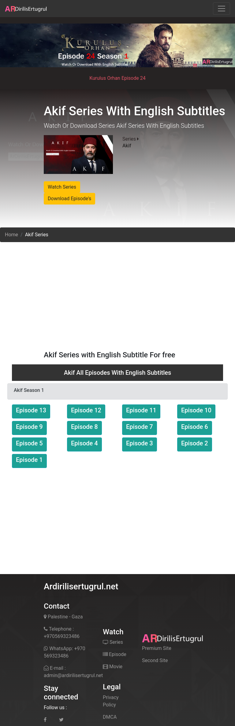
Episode (114, 654)
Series (113, 642)
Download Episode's (69, 198)
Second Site (155, 660)
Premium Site (156, 648)
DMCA (110, 717)
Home (11, 235)
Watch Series (62, 187)
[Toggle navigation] (221, 8)
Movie (112, 666)
